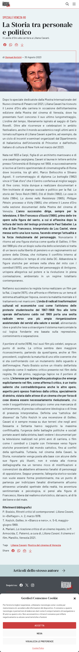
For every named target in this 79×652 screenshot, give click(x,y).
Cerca (67, 4)
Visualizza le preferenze (40, 641)
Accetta (39, 625)
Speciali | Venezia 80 (14, 17)
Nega (39, 633)
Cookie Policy (38, 648)
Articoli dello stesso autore (39, 570)
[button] (74, 598)
